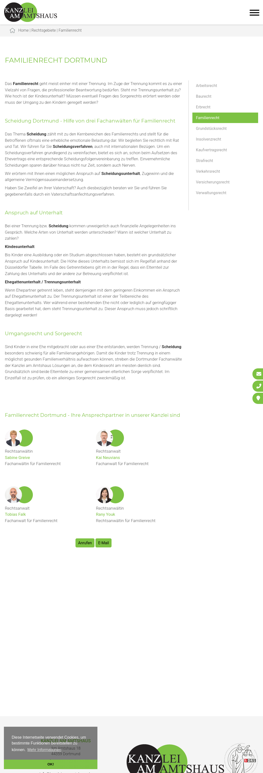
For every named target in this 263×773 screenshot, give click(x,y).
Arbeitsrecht (206, 85)
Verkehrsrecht (208, 171)
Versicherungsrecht (213, 182)
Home (23, 30)
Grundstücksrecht (211, 128)
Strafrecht (204, 160)
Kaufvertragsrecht (211, 150)
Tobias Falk (15, 514)
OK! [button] (50, 764)
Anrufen (85, 543)
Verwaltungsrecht (211, 193)
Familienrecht (70, 30)
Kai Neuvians (108, 457)
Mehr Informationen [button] (44, 750)
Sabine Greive (17, 457)
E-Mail (103, 543)
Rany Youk (105, 514)
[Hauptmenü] (254, 13)
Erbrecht (203, 107)
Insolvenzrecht (208, 139)
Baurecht (204, 96)
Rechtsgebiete (43, 30)
